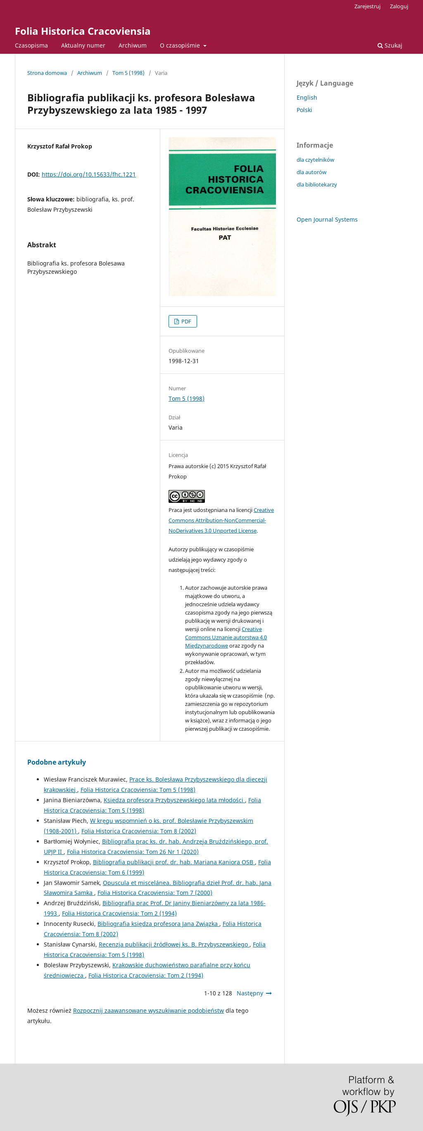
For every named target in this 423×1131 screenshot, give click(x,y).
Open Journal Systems (327, 219)
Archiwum (133, 45)
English (307, 97)
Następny (250, 993)
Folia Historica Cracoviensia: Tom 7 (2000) (154, 893)
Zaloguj (399, 6)
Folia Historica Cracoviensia (83, 31)
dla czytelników (315, 159)
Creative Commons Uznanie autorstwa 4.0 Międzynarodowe (226, 637)
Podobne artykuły (56, 762)
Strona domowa (47, 73)
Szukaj (390, 45)
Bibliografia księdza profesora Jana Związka (158, 924)
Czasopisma (31, 45)
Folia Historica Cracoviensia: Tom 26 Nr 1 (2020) (133, 852)
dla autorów (311, 172)
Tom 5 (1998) (128, 73)
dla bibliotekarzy (317, 184)
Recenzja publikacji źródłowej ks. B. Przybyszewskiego (174, 944)
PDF (185, 321)
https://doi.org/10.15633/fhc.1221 (89, 174)
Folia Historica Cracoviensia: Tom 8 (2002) (138, 831)
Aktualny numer (83, 45)
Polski (304, 110)
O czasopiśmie (181, 45)
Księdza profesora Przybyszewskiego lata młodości (174, 800)
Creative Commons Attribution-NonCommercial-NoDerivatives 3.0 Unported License (221, 520)
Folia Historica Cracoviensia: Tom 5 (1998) (138, 790)
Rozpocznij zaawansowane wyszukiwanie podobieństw (148, 1010)
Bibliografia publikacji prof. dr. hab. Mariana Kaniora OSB (174, 862)
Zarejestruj (367, 6)
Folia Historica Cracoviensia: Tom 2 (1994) (119, 913)
